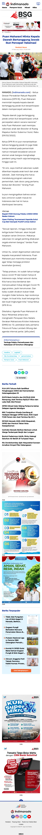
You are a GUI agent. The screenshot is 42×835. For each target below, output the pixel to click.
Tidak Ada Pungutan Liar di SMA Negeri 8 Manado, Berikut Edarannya (14, 619)
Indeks (21, 824)
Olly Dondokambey (10, 356)
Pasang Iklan (16, 822)
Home (4, 8)
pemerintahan (26, 356)
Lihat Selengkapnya (21, 670)
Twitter (26, 817)
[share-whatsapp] (22, 372)
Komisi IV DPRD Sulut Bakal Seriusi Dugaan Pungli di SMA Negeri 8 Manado (15, 650)
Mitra (35, 8)
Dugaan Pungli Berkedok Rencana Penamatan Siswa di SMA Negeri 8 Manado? (14, 629)
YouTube (30, 817)
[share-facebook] (15, 372)
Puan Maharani (23, 360)
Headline (7, 352)
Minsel (27, 8)
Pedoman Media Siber (29, 822)
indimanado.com (21, 92)
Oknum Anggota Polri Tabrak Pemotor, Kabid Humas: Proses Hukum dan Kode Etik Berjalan (15, 661)
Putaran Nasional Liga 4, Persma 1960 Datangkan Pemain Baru (15, 640)
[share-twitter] (19, 372)
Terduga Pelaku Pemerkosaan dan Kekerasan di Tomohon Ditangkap (18, 343)
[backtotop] (21, 801)
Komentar (21, 377)
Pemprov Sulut (16, 8)
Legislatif (17, 352)
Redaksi (8, 822)
